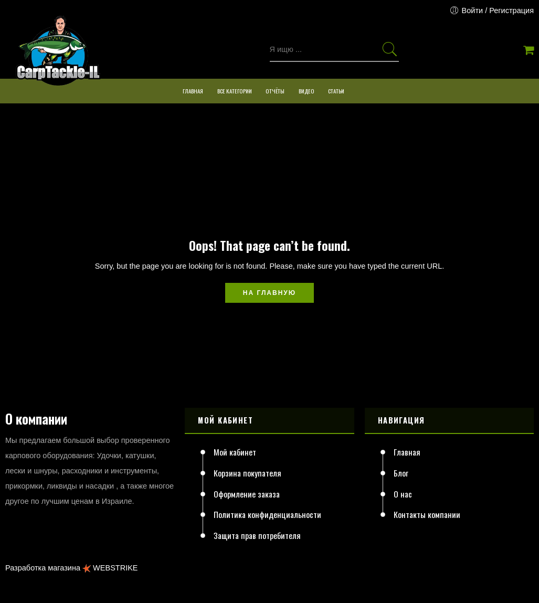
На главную (269, 293)
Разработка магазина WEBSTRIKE (71, 568)
